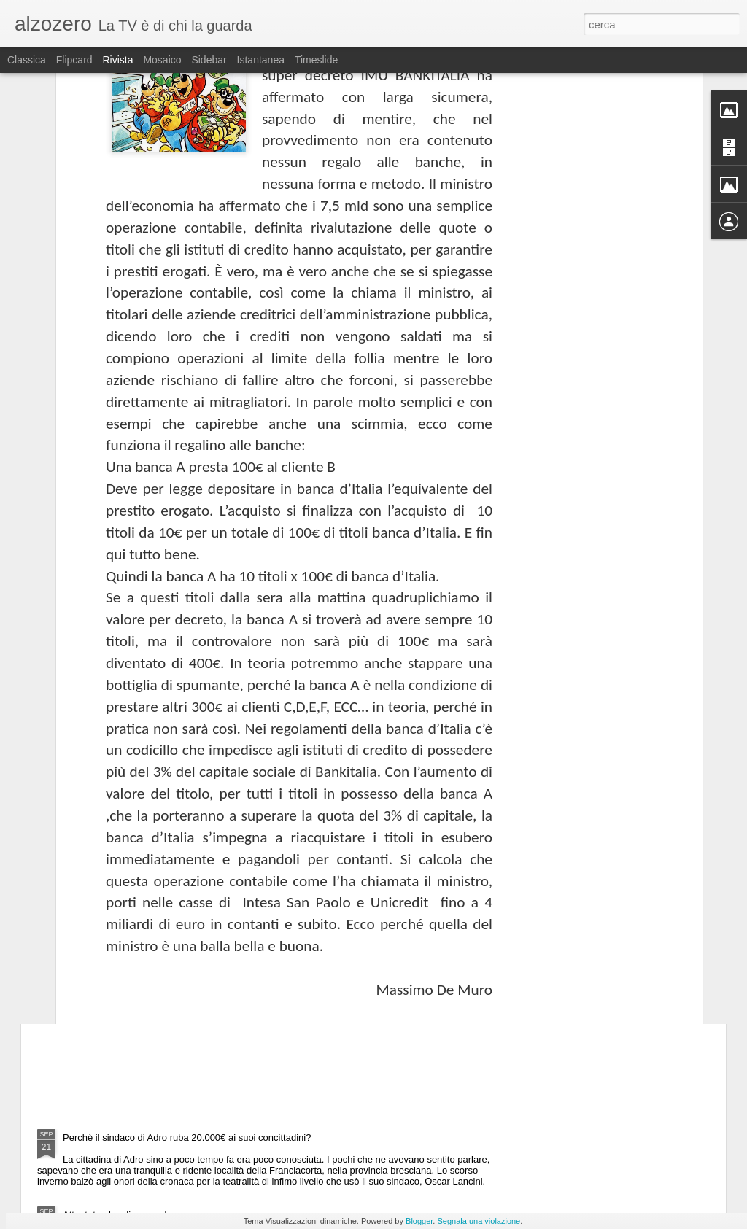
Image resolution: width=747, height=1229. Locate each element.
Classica (26, 60)
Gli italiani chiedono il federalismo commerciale (184, 735)
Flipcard (74, 60)
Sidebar (208, 60)
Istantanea (261, 60)
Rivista (117, 60)
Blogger (419, 1221)
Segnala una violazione (478, 1221)
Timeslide (316, 60)
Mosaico (162, 60)
